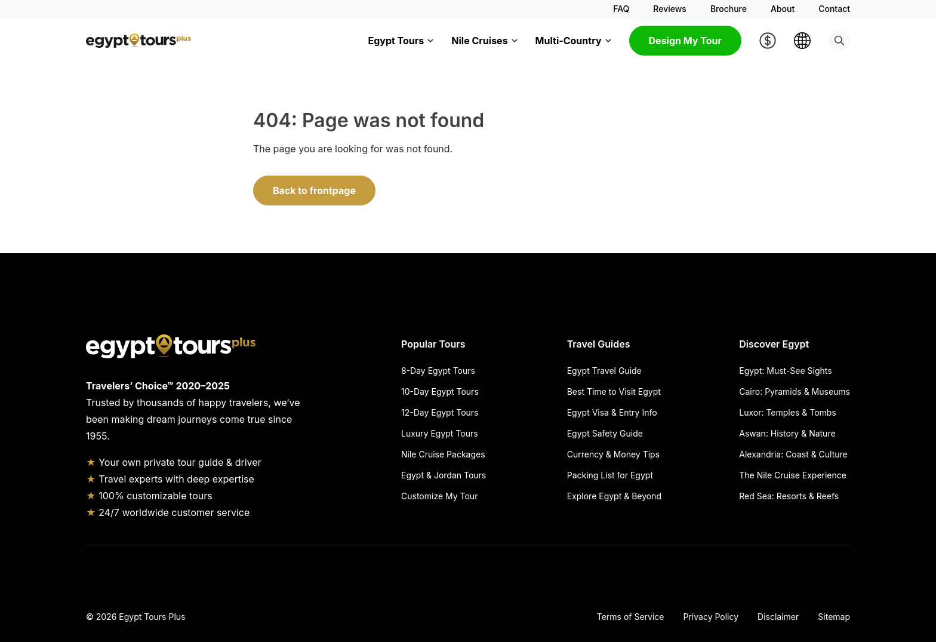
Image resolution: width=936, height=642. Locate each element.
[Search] (839, 40)
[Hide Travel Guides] (648, 344)
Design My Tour (685, 41)
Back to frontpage (314, 190)
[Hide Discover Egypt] (832, 344)
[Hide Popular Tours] (479, 344)
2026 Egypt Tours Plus (141, 617)
